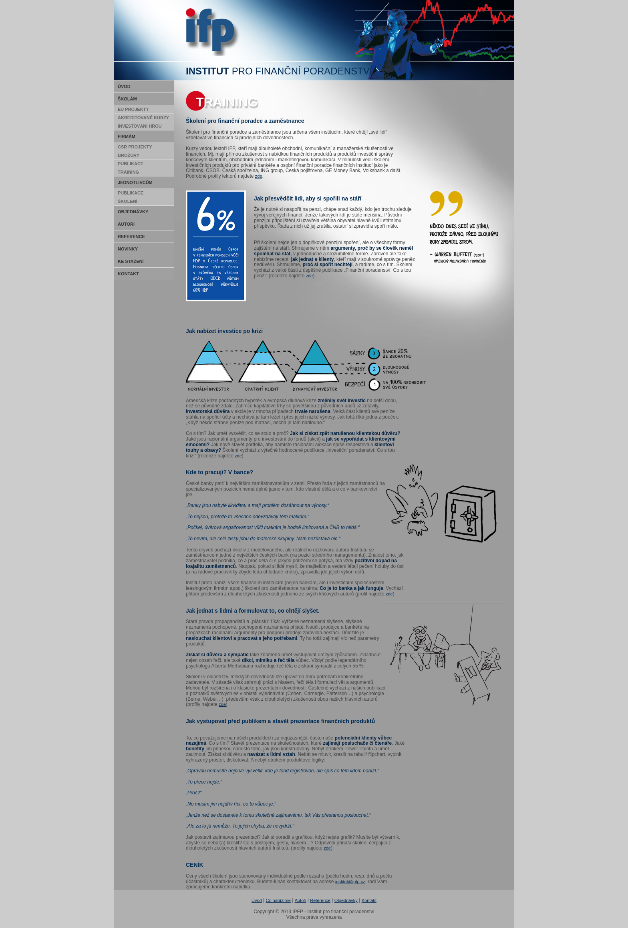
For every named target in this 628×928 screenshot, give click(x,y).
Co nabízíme (278, 900)
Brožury (128, 155)
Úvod (124, 86)
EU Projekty (133, 109)
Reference (131, 236)
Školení (127, 201)
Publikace (130, 163)
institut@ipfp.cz (350, 881)
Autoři (126, 224)
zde (258, 176)
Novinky (128, 249)
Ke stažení (131, 261)
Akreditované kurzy (143, 117)
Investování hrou (140, 126)
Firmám (126, 136)
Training (128, 172)
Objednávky (133, 211)
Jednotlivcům (135, 182)
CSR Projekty (135, 146)
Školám (127, 98)
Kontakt (128, 273)
